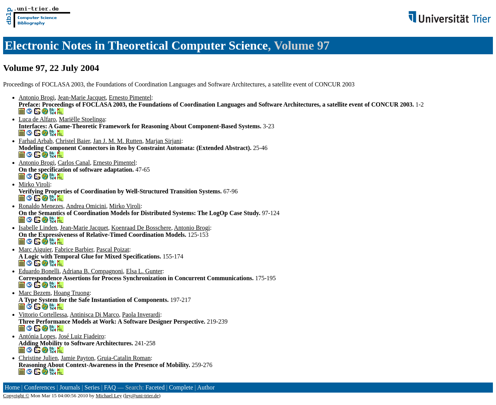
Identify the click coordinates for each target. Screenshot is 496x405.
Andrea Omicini (86, 206)
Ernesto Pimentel (130, 97)
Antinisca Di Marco (94, 314)
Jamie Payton (77, 358)
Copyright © (16, 395)
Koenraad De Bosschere (141, 227)
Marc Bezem (34, 293)
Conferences (39, 387)
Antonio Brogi (37, 97)
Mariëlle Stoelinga (82, 119)
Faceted (155, 387)
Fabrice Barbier (74, 249)
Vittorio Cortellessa (43, 314)
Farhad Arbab (36, 141)
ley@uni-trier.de (141, 395)
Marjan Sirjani (163, 141)
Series (92, 387)
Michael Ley (109, 395)
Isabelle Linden (38, 227)
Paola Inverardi (141, 314)
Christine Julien (38, 358)
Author (206, 387)
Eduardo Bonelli (39, 271)
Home (12, 387)
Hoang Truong (71, 293)
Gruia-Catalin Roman (124, 358)
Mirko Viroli (34, 184)
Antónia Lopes (37, 336)
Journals (69, 387)
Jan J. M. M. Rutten (117, 141)
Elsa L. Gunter (144, 271)
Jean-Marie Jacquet (82, 97)
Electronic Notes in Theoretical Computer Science (136, 45)
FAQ (110, 387)
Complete (181, 387)
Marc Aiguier (35, 249)
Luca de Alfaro (37, 119)
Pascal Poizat (112, 249)
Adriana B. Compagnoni (92, 271)
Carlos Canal (74, 162)
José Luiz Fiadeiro (81, 336)
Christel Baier (73, 141)
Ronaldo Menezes (41, 206)
